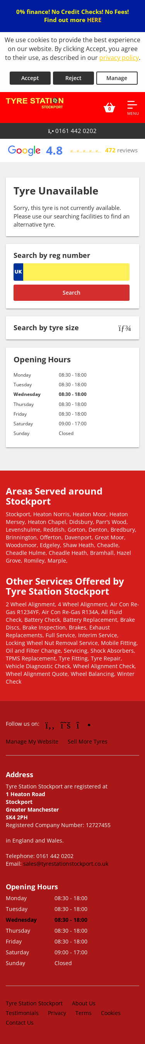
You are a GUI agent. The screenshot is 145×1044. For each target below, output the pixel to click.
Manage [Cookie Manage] (116, 78)
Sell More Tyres (87, 741)
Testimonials (22, 1013)
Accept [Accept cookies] (30, 78)
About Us (84, 1003)
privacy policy (119, 57)
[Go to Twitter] (66, 725)
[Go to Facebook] (50, 725)
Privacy (57, 1013)
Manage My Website (32, 741)
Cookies (111, 1013)
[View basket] (109, 107)
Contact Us (20, 1022)
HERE (94, 20)
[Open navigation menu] (133, 107)
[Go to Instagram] (84, 725)
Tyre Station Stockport (34, 1003)
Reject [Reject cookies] (73, 78)
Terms (83, 1013)
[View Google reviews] (72, 150)
